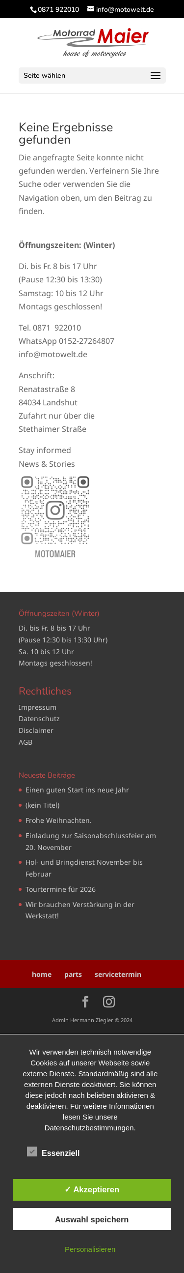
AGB (25, 742)
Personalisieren (90, 1249)
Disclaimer (36, 730)
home (42, 974)
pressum (41, 707)
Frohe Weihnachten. (59, 820)
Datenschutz (39, 718)
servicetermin (118, 974)
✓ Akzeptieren (91, 1189)
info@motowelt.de (53, 354)
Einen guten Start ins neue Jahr (77, 789)
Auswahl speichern (92, 1219)
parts (73, 974)
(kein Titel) (42, 805)
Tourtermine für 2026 (61, 889)
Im (23, 707)
